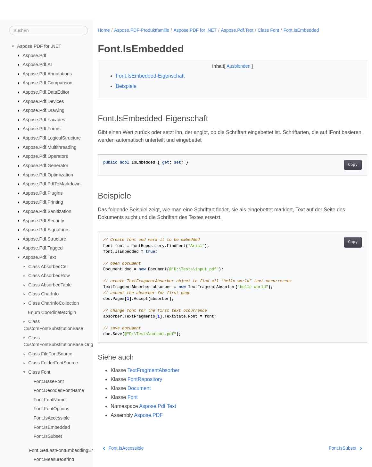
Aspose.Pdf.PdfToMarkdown (52, 183)
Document (139, 388)
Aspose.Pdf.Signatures (46, 229)
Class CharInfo (43, 293)
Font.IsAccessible (52, 417)
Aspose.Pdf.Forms (42, 128)
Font (133, 397)
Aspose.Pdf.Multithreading (50, 147)
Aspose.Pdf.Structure (44, 239)
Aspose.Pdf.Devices (43, 101)
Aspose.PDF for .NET (39, 46)
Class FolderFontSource (53, 362)
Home (104, 30)
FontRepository (145, 379)
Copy (334, 165)
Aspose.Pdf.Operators (45, 156)
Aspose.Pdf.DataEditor (46, 92)
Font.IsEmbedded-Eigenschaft (150, 76)
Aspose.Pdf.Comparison (47, 82)
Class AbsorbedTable (49, 284)
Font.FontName (50, 399)
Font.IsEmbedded (52, 426)
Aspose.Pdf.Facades (44, 119)
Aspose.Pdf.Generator (45, 165)
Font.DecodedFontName (59, 390)
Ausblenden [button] (229, 66)
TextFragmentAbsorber (153, 370)
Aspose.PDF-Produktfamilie (141, 30)
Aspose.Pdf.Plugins (43, 193)
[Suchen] (48, 30)
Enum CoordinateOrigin (52, 312)
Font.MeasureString (54, 459)
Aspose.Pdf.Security (43, 220)
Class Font (39, 372)
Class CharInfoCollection (53, 303)
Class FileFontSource (50, 353)
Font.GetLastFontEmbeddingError (64, 450)
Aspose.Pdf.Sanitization (47, 211)
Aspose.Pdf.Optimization (48, 174)
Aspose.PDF (148, 415)
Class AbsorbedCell (48, 266)
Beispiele (126, 86)
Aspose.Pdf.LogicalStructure (52, 137)
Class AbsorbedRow (49, 275)
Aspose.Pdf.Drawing (43, 110)
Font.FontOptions (51, 408)
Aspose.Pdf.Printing (43, 202)
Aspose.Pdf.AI (37, 64)
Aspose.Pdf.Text (39, 257)
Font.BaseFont (49, 381)
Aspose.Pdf (34, 55)
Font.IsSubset (48, 436)
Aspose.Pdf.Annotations (47, 73)
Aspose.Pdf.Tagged (43, 247)
